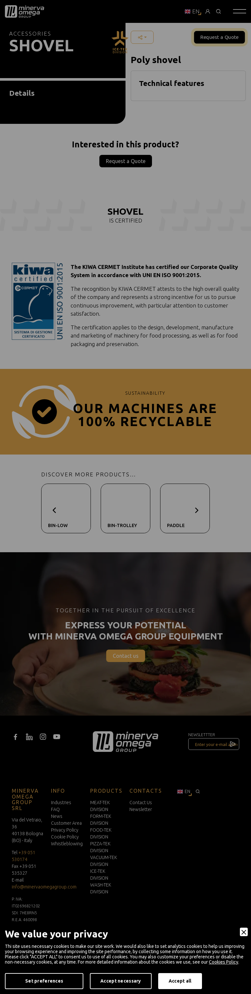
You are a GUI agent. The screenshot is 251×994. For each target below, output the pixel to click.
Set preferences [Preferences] (44, 981)
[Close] (244, 932)
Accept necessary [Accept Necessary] (120, 981)
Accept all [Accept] (180, 981)
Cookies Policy (223, 962)
